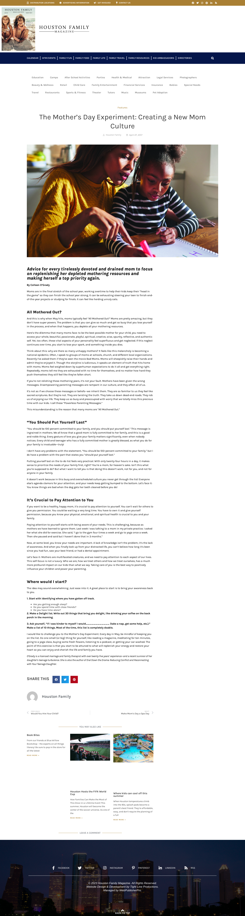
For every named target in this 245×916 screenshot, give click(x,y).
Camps (54, 77)
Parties (101, 77)
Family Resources (138, 58)
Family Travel (117, 58)
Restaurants (52, 92)
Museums (140, 92)
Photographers (188, 77)
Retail (63, 84)
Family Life (99, 58)
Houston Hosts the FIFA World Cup (88, 793)
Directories (185, 58)
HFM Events (49, 58)
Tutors (111, 92)
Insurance (157, 84)
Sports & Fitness (76, 92)
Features (122, 107)
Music (124, 92)
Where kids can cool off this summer (130, 794)
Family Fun (65, 58)
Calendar (32, 58)
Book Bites (33, 735)
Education (38, 77)
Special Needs (192, 84)
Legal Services (165, 77)
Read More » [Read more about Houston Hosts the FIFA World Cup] (76, 818)
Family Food (82, 58)
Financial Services (134, 84)
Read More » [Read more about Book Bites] (33, 755)
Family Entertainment (104, 84)
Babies (173, 84)
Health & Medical (122, 77)
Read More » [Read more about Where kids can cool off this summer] (119, 820)
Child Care (79, 84)
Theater (96, 92)
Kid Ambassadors (163, 58)
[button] (212, 58)
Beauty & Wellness (42, 84)
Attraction (144, 77)
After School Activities (77, 77)
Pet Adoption (160, 92)
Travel (35, 92)
